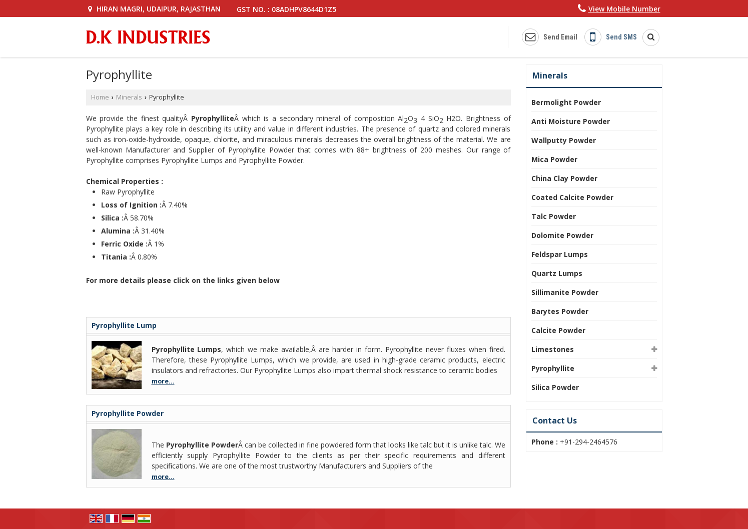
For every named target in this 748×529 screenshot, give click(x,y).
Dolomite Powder (562, 235)
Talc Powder (553, 216)
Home (100, 97)
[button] (624, 9)
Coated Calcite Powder (572, 197)
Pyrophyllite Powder (128, 413)
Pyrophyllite (552, 368)
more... (163, 381)
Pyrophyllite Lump (124, 325)
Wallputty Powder (563, 140)
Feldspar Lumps (559, 254)
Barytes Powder (559, 311)
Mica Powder (554, 159)
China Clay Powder (564, 178)
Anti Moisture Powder (570, 121)
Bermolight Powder (566, 102)
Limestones (552, 349)
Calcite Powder (558, 330)
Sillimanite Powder (564, 292)
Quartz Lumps (556, 273)
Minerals (129, 97)
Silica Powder (555, 387)
